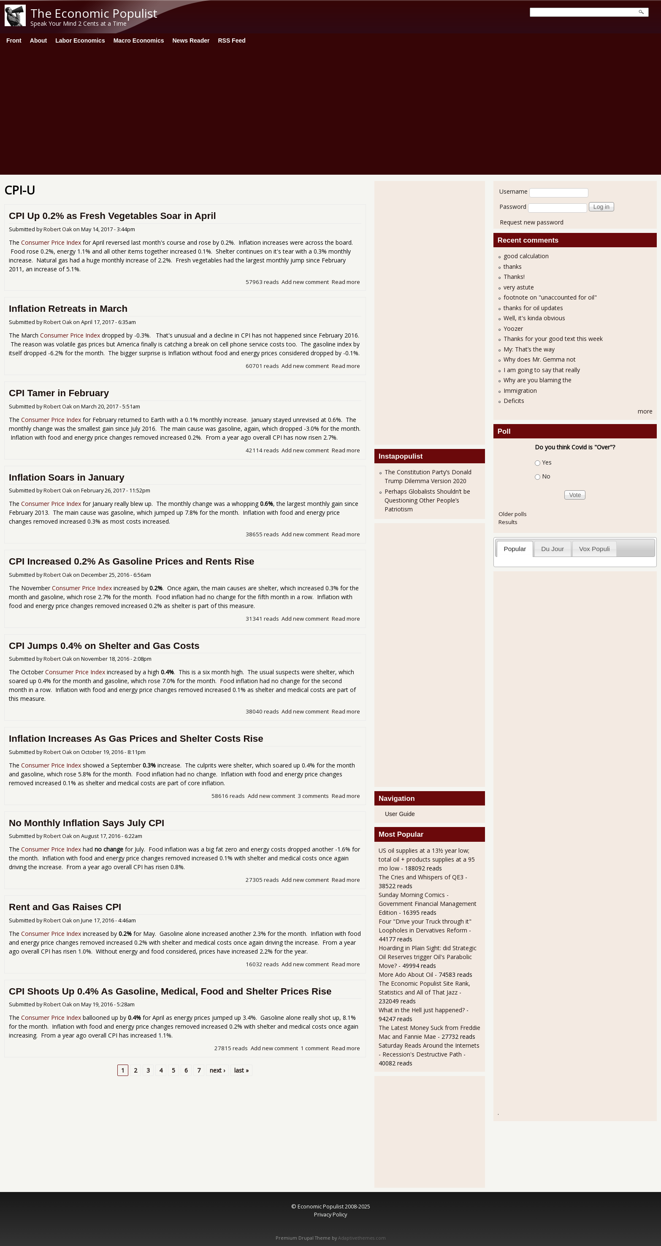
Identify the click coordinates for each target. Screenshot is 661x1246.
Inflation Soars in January (67, 477)
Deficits (514, 401)
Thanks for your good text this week (553, 339)
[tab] (515, 549)
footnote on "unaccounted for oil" (550, 297)
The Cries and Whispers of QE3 (421, 877)
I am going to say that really (542, 370)
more (645, 411)
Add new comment (305, 282)
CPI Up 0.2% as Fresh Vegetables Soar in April (112, 216)
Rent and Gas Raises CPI (65, 907)
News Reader (191, 40)
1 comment (315, 1048)
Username (513, 191)
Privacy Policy (330, 1214)
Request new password (531, 222)
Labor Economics (80, 40)
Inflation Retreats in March (68, 308)
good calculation (526, 256)
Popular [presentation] (515, 548)
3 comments (313, 796)
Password (512, 207)
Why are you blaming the (538, 380)
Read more (346, 282)
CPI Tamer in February (59, 393)
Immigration (520, 391)
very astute (519, 287)
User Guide (400, 814)
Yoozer (513, 328)
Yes (547, 462)
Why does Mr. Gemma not (540, 359)
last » (241, 1070)
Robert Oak (57, 229)
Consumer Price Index (51, 242)
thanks (513, 266)
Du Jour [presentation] (552, 548)
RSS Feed (231, 40)
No (546, 476)
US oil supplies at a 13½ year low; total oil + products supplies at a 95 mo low (427, 859)
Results (507, 522)
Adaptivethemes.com (362, 1238)
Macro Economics (139, 40)
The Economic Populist (93, 13)
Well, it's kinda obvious (534, 318)
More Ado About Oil (406, 974)
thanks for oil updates (533, 308)
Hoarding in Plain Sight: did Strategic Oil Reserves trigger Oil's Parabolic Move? (428, 957)
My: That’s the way (529, 349)
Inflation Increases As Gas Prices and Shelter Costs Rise (136, 738)
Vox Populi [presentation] (594, 548)
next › (217, 1070)
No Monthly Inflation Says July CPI (86, 823)
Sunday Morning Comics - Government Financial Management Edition (428, 903)
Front (14, 40)
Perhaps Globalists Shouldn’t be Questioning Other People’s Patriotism (427, 500)
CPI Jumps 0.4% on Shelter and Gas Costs (104, 646)
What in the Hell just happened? (422, 1010)
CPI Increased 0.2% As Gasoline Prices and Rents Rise (132, 561)
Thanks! (514, 277)
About (38, 40)
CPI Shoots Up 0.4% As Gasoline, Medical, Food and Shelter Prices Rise (170, 991)
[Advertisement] (330, 111)
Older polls (512, 514)
